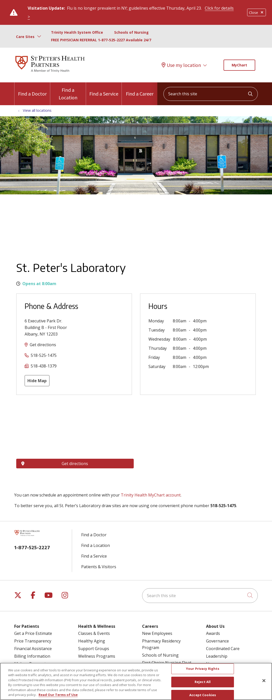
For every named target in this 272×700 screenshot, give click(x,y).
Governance (217, 641)
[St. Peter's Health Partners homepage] (50, 73)
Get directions (43, 344)
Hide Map (37, 380)
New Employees (157, 633)
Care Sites (25, 36)
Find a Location (68, 91)
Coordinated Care (223, 648)
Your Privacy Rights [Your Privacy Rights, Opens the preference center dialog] (202, 669)
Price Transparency (32, 641)
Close (256, 12)
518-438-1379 (44, 366)
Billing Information (32, 656)
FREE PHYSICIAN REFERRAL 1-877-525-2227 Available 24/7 (101, 40)
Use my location (181, 65)
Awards (213, 633)
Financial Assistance (33, 648)
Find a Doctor (32, 89)
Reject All (203, 681)
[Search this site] (210, 94)
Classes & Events (94, 633)
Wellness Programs (96, 656)
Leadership (216, 656)
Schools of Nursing (131, 32)
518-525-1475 (44, 355)
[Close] (263, 680)
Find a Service (103, 89)
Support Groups (93, 648)
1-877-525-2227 (32, 547)
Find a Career (140, 89)
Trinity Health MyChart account (151, 495)
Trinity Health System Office (77, 32)
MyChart (239, 65)
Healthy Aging (91, 641)
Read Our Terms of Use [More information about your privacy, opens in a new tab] (58, 694)
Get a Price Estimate (33, 633)
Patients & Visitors (98, 566)
